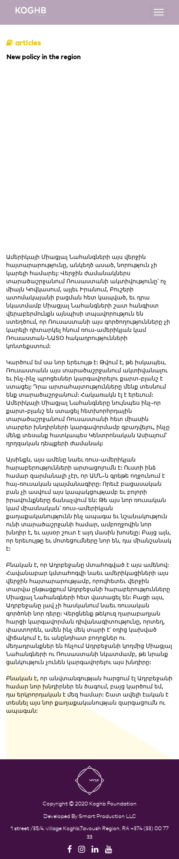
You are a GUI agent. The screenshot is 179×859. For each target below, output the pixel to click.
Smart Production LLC (107, 815)
